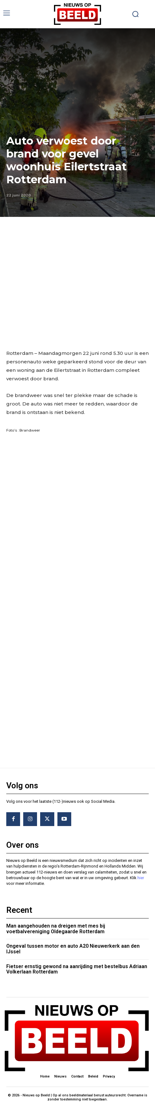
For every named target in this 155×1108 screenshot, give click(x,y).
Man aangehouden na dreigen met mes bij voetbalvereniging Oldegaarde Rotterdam (55, 928)
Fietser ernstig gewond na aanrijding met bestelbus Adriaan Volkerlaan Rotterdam (76, 969)
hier (140, 877)
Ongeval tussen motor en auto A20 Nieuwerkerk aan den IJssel (73, 949)
